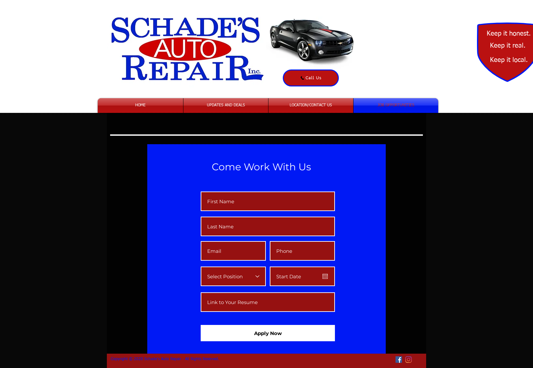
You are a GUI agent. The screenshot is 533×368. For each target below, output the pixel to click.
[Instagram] (408, 359)
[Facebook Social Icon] (399, 359)
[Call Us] (311, 77)
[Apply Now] (268, 333)
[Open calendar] (325, 276)
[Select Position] (233, 276)
